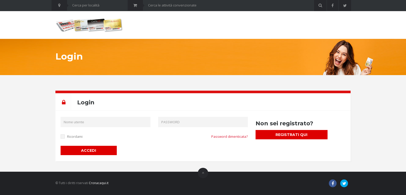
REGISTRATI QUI (291, 134)
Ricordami (75, 136)
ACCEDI (88, 150)
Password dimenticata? (229, 136)
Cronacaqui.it (98, 183)
